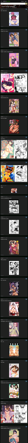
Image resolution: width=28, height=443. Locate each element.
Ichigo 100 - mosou (4, 31)
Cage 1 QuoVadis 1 (4, 72)
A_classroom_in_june (4, 218)
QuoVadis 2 (3, 138)
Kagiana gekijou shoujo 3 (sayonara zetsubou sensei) (10, 428)
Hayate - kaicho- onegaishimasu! (7, 51)
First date (2, 362)
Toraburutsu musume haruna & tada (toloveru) (9, 382)
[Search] (13, 4)
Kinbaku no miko (4, 239)
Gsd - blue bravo (4, 10)
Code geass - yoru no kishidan (6, 321)
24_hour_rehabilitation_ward (6, 198)
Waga (2, 187)
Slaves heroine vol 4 (4, 97)
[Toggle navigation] (2, 1)
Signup (22, 1)
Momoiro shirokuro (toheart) (6, 300)
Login (26, 1)
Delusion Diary (3, 163)
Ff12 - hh (2, 341)
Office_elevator (3, 259)
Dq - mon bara (3, 280)
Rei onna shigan (4, 118)
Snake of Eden (3, 403)
